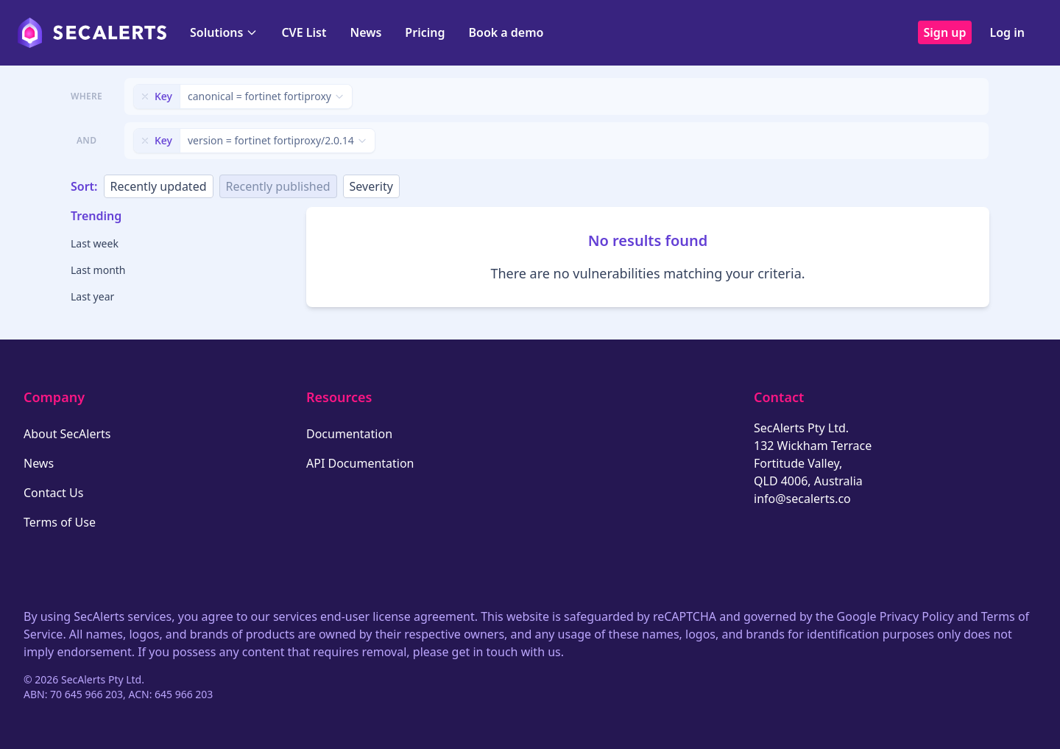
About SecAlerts (67, 434)
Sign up (945, 32)
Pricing (425, 32)
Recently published (278, 186)
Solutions (224, 32)
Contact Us (53, 493)
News (365, 32)
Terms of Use (60, 522)
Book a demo (505, 32)
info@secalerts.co (802, 498)
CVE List (303, 32)
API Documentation (360, 463)
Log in (1007, 32)
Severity (371, 186)
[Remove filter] (145, 96)
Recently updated (158, 186)
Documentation (349, 434)
